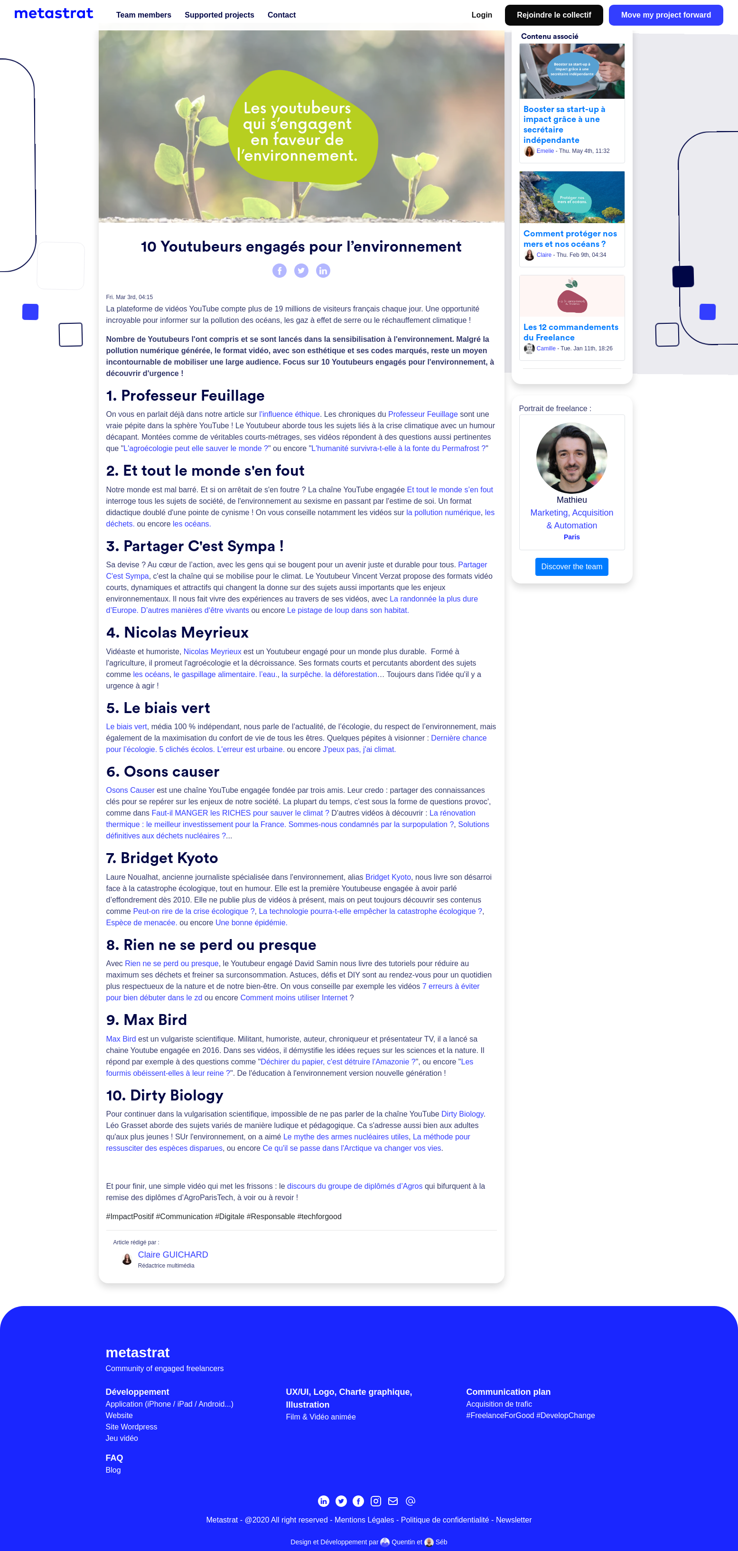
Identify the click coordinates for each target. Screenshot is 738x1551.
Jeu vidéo (122, 1438)
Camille (540, 348)
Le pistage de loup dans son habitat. (348, 610)
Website (119, 1415)
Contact (282, 15)
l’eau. (268, 674)
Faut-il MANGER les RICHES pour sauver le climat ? (240, 813)
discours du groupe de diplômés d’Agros (355, 1186)
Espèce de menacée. (141, 923)
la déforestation (351, 674)
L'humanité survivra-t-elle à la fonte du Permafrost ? (398, 448)
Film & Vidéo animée (321, 1417)
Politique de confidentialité (445, 1520)
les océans (151, 674)
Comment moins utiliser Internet (293, 998)
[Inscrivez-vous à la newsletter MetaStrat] (393, 1501)
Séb (436, 1542)
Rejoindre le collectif (554, 15)
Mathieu (572, 500)
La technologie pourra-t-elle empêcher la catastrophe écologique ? (370, 911)
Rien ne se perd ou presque (171, 963)
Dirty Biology (462, 1114)
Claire (538, 255)
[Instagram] (376, 1501)
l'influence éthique (289, 414)
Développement (137, 1392)
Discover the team (572, 567)
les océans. (192, 524)
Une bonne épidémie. (251, 923)
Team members (143, 15)
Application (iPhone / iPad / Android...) (170, 1404)
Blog (113, 1470)
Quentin (397, 1542)
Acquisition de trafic (499, 1404)
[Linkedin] (323, 1501)
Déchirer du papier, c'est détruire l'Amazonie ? (338, 1062)
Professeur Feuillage (423, 414)
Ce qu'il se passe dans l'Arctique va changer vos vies (351, 1148)
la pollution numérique (443, 512)
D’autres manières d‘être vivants (194, 610)
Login (482, 15)
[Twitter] (341, 1501)
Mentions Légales (364, 1520)
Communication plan (509, 1392)
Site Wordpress (132, 1427)
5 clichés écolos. (187, 749)
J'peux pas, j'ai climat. (359, 749)
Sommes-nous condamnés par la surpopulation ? (371, 824)
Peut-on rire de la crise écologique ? (193, 911)
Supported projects (219, 15)
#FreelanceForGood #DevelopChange (531, 1415)
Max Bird (121, 1039)
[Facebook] (358, 1501)
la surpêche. (302, 674)
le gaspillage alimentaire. (215, 674)
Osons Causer (130, 790)
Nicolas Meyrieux (213, 652)
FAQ (114, 1458)
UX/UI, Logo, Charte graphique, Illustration (349, 1398)
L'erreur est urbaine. (251, 749)
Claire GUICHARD (173, 1255)
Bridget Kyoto (388, 877)
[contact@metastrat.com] (410, 1501)
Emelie (539, 151)
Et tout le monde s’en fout (450, 490)
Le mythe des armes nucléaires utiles (346, 1137)
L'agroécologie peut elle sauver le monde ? (195, 448)
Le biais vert (126, 727)
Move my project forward (666, 15)
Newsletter (514, 1520)
